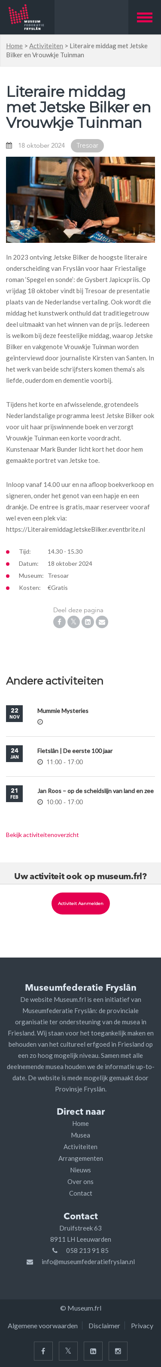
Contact (80, 1193)
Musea (80, 1135)
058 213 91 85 (87, 1250)
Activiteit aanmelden (80, 903)
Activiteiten (46, 46)
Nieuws (80, 1170)
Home (14, 46)
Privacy (142, 1325)
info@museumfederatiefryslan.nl (88, 1261)
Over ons (80, 1181)
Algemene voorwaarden (43, 1325)
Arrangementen (80, 1158)
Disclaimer (104, 1325)
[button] (144, 17)
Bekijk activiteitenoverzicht (42, 834)
